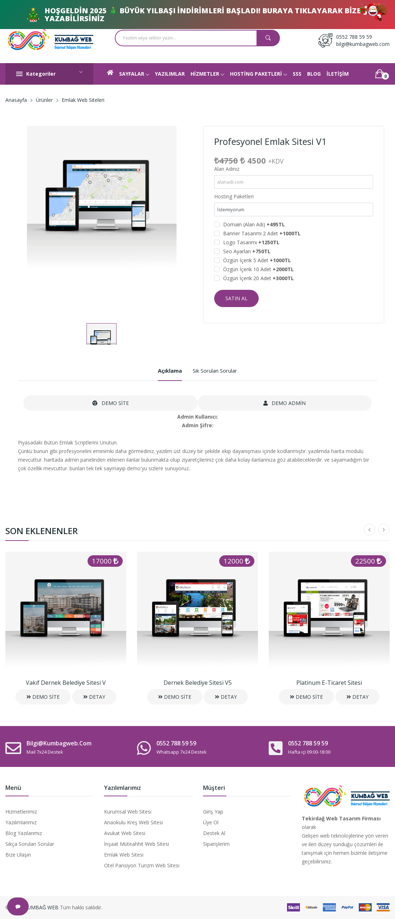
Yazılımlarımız (21, 822)
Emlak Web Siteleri (83, 99)
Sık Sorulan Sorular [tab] (222, 370)
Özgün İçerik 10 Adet (258, 269)
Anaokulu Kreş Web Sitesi (133, 822)
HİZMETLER (207, 74)
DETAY (94, 696)
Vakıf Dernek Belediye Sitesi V (66, 683)
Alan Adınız (226, 168)
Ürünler (44, 99)
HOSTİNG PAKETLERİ (258, 74)
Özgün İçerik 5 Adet (257, 260)
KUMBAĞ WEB (41, 907)
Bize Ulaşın (18, 854)
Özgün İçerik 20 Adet (258, 278)
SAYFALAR (134, 74)
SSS (297, 73)
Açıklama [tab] (157, 370)
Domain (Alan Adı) (254, 224)
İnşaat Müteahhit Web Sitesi (136, 843)
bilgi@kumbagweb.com (363, 44)
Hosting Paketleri (234, 196)
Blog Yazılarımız (23, 833)
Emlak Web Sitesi (124, 854)
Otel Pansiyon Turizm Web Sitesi (141, 865)
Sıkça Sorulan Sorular (29, 843)
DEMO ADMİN (284, 403)
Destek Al (214, 833)
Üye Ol (210, 822)
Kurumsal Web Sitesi (127, 811)
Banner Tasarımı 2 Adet (262, 233)
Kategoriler (49, 74)
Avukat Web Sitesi (124, 833)
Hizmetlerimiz (21, 811)
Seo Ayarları (247, 251)
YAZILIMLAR (170, 73)
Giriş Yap (213, 811)
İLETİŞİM (337, 73)
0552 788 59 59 (354, 36)
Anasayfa (16, 99)
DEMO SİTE (110, 403)
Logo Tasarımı (251, 242)
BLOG (314, 73)
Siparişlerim (216, 843)
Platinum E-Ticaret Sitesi (329, 683)
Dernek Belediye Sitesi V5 (198, 683)
